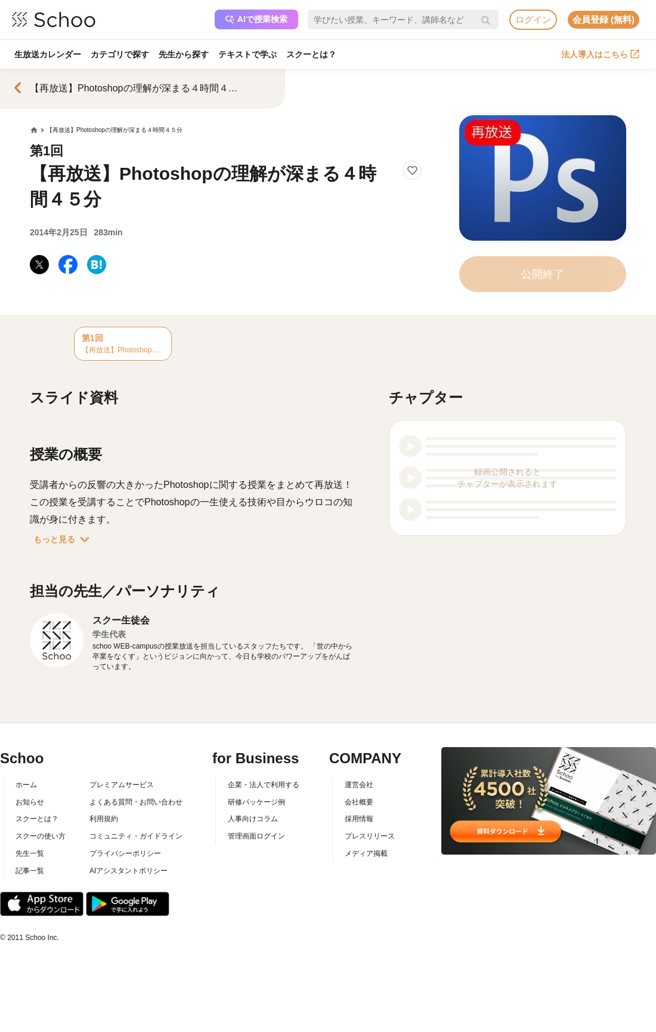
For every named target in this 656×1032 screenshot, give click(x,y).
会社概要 (359, 802)
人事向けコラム (253, 819)
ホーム (26, 785)
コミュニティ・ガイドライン (135, 836)
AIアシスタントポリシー (128, 871)
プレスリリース (370, 836)
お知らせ (30, 802)
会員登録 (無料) (604, 19)
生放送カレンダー (47, 54)
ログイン (533, 19)
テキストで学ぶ (247, 54)
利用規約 (103, 819)
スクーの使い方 (41, 836)
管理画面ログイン (256, 836)
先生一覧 (30, 853)
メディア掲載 (366, 853)
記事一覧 (30, 871)
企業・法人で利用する (263, 785)
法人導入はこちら (600, 54)
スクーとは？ (311, 54)
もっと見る (63, 539)
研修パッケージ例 (256, 802)
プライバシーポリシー (125, 853)
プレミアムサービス (121, 785)
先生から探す (184, 54)
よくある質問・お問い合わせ (135, 802)
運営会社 (359, 785)
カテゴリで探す (120, 54)
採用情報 (359, 819)
